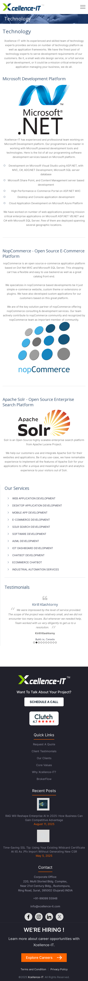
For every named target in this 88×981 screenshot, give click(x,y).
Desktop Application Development (37, 505)
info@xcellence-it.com (45, 906)
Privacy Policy (59, 969)
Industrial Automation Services (35, 569)
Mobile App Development (30, 512)
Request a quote (44, 744)
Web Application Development (33, 498)
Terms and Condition (33, 969)
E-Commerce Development (31, 519)
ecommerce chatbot (27, 562)
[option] (45, 617)
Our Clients (44, 758)
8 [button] (51, 642)
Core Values (44, 765)
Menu (82, 7)
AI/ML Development (25, 541)
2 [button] (36, 642)
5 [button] (44, 642)
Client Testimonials (44, 751)
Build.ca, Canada (45, 639)
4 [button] (41, 642)
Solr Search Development (31, 526)
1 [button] (34, 642)
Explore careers (39, 958)
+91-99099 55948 (45, 898)
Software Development (29, 534)
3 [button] (39, 642)
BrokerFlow (44, 779)
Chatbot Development (28, 555)
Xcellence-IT (35, 977)
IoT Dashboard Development (32, 548)
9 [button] (53, 642)
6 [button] (46, 642)
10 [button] (56, 642)
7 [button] (48, 642)
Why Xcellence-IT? (44, 772)
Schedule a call (44, 702)
